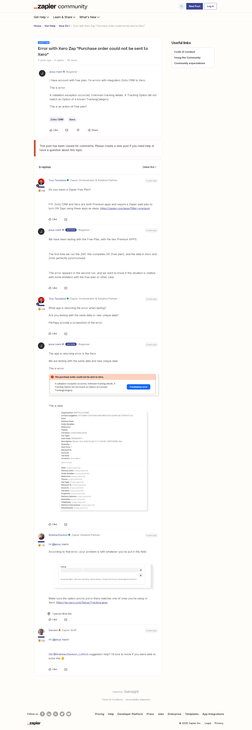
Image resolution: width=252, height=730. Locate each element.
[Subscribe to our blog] (55, 714)
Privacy (219, 723)
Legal (208, 723)
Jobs (161, 714)
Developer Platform (130, 714)
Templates (192, 714)
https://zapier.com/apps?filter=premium (125, 208)
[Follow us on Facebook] (42, 714)
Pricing (99, 714)
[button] (194, 6)
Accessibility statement (138, 699)
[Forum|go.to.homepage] (61, 6)
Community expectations (189, 63)
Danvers (53, 630)
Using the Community (187, 57)
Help (111, 714)
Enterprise (174, 714)
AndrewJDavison (58, 534)
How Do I (64, 25)
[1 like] (59, 613)
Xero (72, 119)
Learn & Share (64, 17)
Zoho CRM (56, 119)
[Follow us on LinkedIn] (48, 714)
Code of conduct (184, 51)
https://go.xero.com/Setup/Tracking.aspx (82, 602)
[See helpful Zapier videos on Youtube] (68, 714)
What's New (89, 17)
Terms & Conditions (112, 699)
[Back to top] (245, 694)
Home (37, 25)
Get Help (42, 17)
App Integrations (213, 714)
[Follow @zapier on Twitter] (62, 714)
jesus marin (56, 71)
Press (150, 714)
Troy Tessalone (57, 180)
